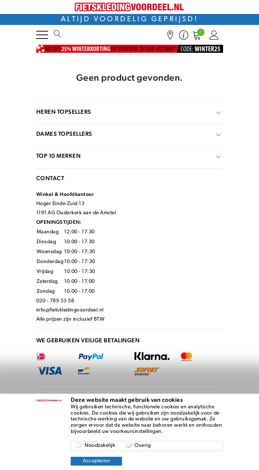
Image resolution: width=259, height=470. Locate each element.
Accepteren (96, 461)
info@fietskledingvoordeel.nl (70, 310)
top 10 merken (58, 155)
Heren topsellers (63, 111)
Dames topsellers (64, 133)
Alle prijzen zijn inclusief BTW (70, 319)
